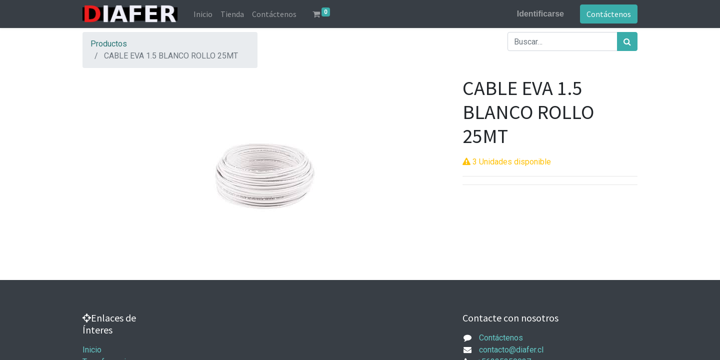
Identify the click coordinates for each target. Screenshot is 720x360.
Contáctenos (608, 14)
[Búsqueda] (627, 41)
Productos (108, 43)
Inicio (92, 349)
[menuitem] (203, 14)
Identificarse (540, 14)
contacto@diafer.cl (511, 349)
